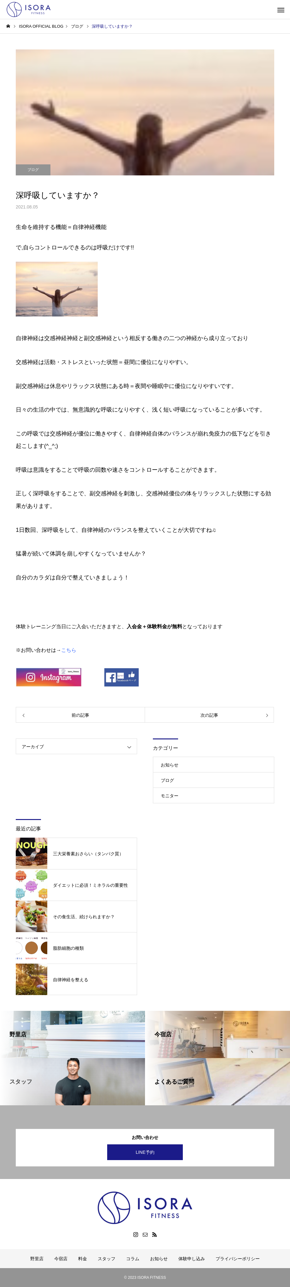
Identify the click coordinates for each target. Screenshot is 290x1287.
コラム (132, 1258)
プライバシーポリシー (238, 1258)
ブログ (33, 170)
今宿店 (60, 1258)
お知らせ (169, 764)
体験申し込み (191, 1258)
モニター (169, 795)
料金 (82, 1258)
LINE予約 (145, 1152)
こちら (68, 650)
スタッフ (106, 1258)
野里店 (37, 1258)
